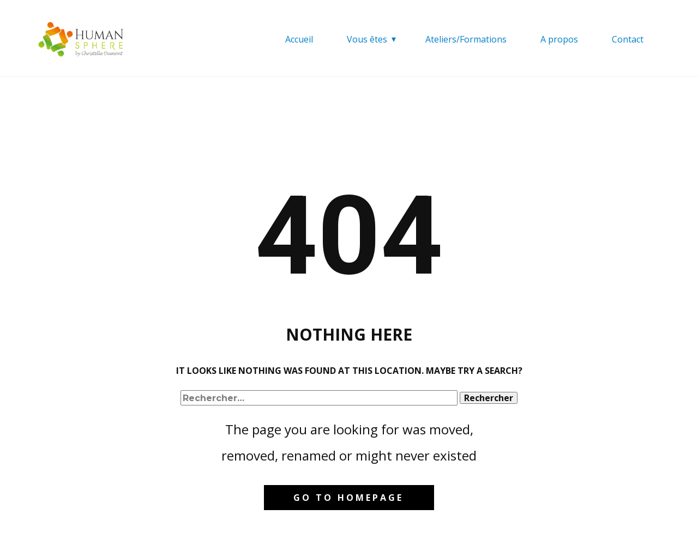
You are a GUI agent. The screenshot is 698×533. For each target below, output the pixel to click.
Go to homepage (348, 498)
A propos (559, 39)
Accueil (299, 39)
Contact (627, 39)
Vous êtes (367, 39)
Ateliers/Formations (466, 39)
